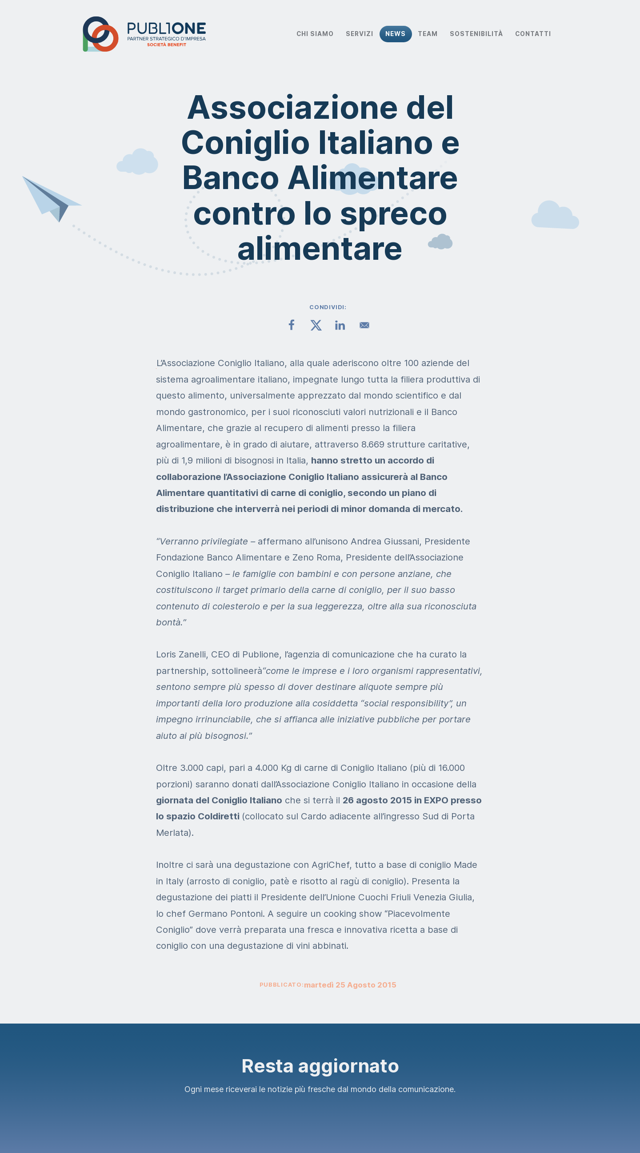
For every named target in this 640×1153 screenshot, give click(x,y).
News (395, 33)
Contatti (533, 33)
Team (428, 33)
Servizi (359, 33)
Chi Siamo (315, 33)
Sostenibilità (476, 33)
